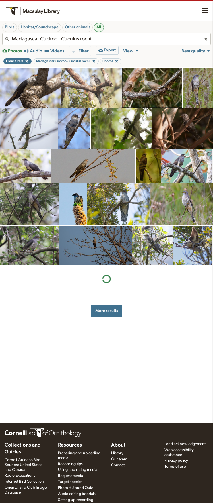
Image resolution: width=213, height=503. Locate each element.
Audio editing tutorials (77, 494)
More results (106, 311)
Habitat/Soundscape (40, 27)
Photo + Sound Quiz (75, 488)
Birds (9, 27)
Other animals (77, 27)
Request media (70, 476)
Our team (119, 459)
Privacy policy (176, 461)
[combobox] (106, 39)
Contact (118, 465)
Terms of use (175, 467)
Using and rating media (77, 470)
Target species (70, 482)
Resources (70, 445)
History (117, 453)
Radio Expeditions (20, 475)
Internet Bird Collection (24, 482)
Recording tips (70, 464)
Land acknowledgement (185, 444)
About (118, 445)
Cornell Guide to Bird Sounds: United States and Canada (23, 465)
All (98, 27)
